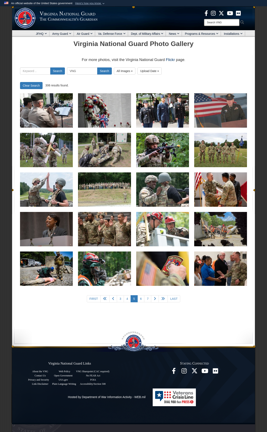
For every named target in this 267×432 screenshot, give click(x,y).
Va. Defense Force (112, 33)
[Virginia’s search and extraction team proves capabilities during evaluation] (162, 229)
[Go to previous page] (113, 299)
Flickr (170, 60)
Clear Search (31, 85)
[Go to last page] (174, 298)
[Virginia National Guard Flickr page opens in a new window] (238, 13)
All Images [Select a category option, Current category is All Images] (125, 71)
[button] (90, 3)
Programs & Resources (201, 33)
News (174, 33)
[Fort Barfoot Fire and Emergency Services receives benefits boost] (162, 268)
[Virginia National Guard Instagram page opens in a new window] (213, 13)
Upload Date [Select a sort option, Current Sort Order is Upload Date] (149, 71)
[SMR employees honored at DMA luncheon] (220, 268)
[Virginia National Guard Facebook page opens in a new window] (206, 13)
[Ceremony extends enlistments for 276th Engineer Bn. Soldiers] (220, 189)
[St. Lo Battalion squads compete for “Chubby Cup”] (46, 150)
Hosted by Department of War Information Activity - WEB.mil (107, 397)
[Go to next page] (155, 299)
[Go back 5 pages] (105, 299)
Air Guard (85, 33)
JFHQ (41, 33)
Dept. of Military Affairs (147, 33)
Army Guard (61, 33)
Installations (233, 33)
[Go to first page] (94, 298)
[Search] (221, 22)
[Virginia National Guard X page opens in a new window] (221, 13)
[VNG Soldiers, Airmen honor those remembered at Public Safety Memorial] (46, 110)
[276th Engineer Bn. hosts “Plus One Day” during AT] (46, 189)
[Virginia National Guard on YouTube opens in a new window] (230, 13)
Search (57, 71)
